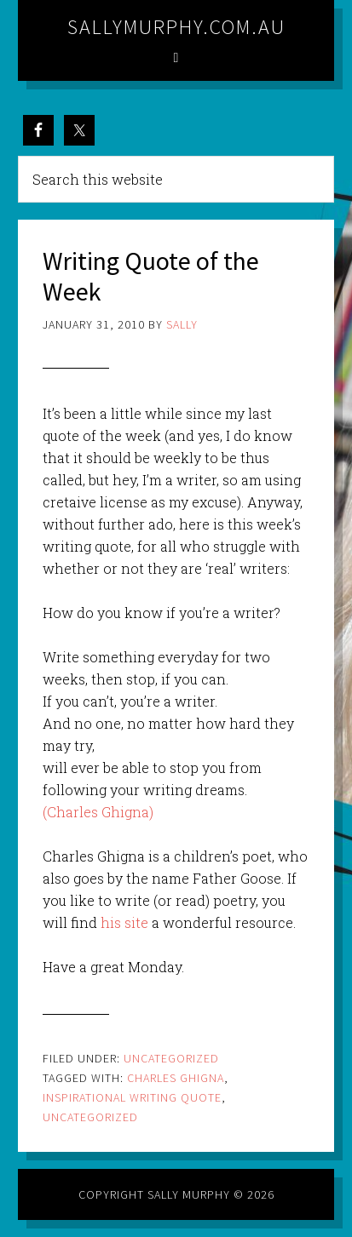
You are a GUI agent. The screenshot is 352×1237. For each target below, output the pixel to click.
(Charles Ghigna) (98, 812)
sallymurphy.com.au (176, 27)
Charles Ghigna (175, 1077)
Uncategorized (171, 1058)
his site (124, 922)
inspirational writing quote (132, 1097)
